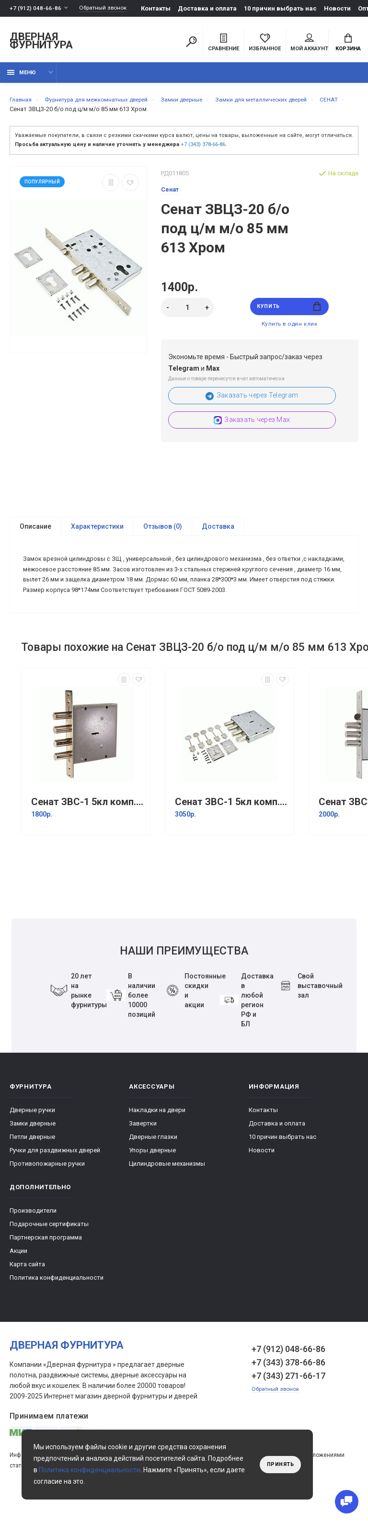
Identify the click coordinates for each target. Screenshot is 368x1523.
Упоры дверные (152, 1178)
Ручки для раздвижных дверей (55, 1178)
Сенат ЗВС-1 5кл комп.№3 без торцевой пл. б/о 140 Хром (232, 830)
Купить (289, 313)
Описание (35, 536)
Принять (278, 1464)
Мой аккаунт (309, 43)
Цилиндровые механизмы (167, 1192)
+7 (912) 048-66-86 (36, 8)
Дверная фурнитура (41, 42)
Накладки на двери (157, 1138)
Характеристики (97, 536)
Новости (345, 8)
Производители (33, 1239)
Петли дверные (32, 1165)
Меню (21, 78)
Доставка (218, 536)
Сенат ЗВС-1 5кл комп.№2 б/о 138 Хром (88, 830)
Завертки (143, 1152)
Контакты (163, 8)
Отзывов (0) (162, 536)
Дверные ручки (32, 1138)
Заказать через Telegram (252, 405)
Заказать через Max (252, 429)
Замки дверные (33, 1152)
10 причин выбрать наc (288, 8)
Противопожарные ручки (47, 1192)
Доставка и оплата (214, 8)
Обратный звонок (107, 8)
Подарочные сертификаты (49, 1252)
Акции (18, 1279)
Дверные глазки (153, 1165)
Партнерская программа (46, 1266)
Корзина (348, 43)
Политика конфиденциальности (57, 1306)
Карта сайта (27, 1292)
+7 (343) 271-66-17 (288, 1404)
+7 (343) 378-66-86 (203, 150)
